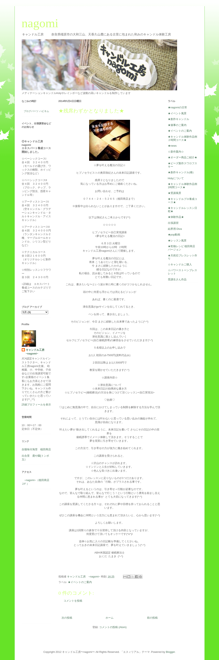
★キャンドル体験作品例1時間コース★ (182, 185)
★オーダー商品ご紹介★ (182, 157)
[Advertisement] (34, 557)
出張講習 (173, 222)
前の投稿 (152, 617)
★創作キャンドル (178, 119)
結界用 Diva (175, 228)
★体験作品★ (176, 216)
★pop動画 (174, 234)
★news (172, 145)
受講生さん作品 (177, 279)
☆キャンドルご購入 (180, 264)
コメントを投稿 (73, 600)
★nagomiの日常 (177, 107)
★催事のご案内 (177, 125)
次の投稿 (67, 617)
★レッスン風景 (177, 240)
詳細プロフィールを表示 (36, 404)
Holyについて (176, 178)
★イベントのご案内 (80, 582)
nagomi (40, 23)
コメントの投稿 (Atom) (113, 627)
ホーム (109, 617)
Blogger (170, 651)
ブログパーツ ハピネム (36, 111)
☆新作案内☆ (176, 151)
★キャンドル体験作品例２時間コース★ (182, 138)
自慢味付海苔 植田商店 (36, 449)
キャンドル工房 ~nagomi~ (36, 351)
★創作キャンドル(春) (181, 172)
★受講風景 (174, 193)
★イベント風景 (177, 113)
